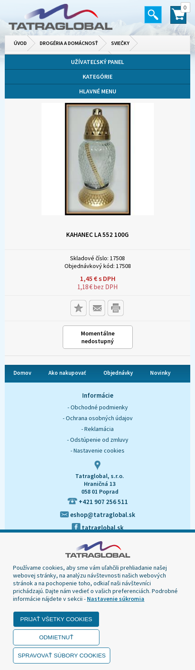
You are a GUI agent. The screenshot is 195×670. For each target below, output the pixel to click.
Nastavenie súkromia (115, 599)
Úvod (20, 43)
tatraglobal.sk (98, 527)
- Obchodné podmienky (97, 407)
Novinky (160, 372)
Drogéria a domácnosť (69, 43)
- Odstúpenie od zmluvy (97, 439)
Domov (22, 372)
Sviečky (120, 43)
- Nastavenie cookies (97, 450)
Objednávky (118, 372)
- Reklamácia (97, 429)
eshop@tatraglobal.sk (97, 514)
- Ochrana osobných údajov (98, 418)
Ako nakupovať (67, 372)
